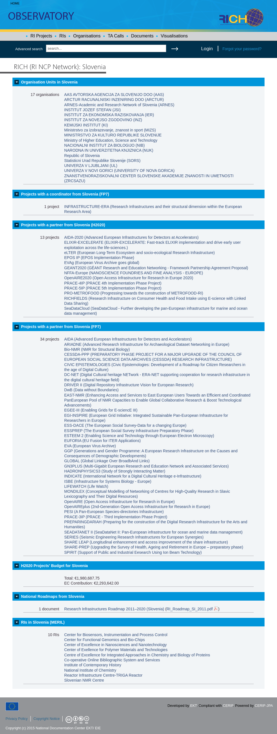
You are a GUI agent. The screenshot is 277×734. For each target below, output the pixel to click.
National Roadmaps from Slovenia (52, 596)
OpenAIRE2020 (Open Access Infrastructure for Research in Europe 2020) (128, 278)
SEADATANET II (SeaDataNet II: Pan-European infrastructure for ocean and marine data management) (153, 532)
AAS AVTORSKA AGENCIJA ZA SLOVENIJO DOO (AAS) (114, 94)
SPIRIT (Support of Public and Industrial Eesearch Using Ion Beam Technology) (133, 552)
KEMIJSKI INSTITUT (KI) (86, 125)
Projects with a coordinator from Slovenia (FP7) (65, 194)
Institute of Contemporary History (92, 665)
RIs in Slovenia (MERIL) (43, 622)
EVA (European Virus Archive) (90, 446)
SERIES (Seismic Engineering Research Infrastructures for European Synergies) (134, 537)
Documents (142, 36)
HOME (15, 3)
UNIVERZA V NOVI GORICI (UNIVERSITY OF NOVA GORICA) (119, 170)
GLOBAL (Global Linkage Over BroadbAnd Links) (107, 461)
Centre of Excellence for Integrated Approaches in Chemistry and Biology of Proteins (137, 655)
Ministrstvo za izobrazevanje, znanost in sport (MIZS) (110, 130)
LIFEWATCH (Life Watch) (86, 486)
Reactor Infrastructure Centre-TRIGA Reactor (103, 675)
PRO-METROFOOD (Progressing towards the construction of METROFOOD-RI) (133, 293)
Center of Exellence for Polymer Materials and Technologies (116, 649)
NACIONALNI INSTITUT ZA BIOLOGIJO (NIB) (104, 145)
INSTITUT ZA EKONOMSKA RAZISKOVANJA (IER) (109, 115)
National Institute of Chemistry (90, 670)
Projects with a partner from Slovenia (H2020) (63, 225)
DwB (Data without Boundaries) (91, 390)
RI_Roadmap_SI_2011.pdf (192, 609)
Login (207, 48)
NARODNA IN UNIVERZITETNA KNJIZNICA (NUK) (108, 150)
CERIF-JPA (264, 705)
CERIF (228, 705)
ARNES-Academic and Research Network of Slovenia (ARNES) (119, 105)
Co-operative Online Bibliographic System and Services (112, 660)
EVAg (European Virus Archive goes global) (101, 262)
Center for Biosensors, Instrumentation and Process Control (115, 635)
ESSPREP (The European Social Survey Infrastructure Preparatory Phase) (129, 430)
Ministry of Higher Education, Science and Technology (110, 140)
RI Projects (41, 36)
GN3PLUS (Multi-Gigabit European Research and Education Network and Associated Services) (146, 466)
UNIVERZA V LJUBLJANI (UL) (90, 165)
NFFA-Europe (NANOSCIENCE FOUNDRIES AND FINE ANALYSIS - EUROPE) (133, 273)
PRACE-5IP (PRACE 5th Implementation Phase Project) (112, 288)
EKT (193, 705)
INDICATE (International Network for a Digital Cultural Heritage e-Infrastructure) (132, 476)
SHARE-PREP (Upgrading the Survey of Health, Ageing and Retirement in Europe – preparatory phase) (153, 547)
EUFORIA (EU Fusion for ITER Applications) (102, 440)
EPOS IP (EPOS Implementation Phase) (99, 257)
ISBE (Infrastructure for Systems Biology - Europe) (108, 481)
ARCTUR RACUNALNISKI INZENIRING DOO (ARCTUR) (114, 99)
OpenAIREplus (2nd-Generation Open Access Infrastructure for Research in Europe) (137, 506)
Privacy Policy (17, 719)
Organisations (87, 36)
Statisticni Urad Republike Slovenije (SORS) (102, 160)
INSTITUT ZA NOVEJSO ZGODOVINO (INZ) (103, 120)
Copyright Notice (47, 719)
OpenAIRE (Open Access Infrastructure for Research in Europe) (119, 501)
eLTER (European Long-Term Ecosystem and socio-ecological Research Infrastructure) (139, 252)
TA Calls (116, 36)
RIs (62, 36)
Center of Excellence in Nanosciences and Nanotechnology (115, 644)
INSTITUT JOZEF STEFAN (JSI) (92, 110)
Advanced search (29, 49)
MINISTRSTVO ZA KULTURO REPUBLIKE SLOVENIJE (113, 135)
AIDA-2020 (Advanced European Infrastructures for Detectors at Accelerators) (131, 237)
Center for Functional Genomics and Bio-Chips (104, 640)
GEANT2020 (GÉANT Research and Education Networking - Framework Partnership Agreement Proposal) (156, 268)
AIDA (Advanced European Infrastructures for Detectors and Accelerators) (128, 339)
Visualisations (174, 36)
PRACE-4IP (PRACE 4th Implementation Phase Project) (112, 283)
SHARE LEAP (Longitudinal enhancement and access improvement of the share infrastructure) (146, 542)
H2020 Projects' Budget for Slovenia (54, 565)
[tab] (138, 82)
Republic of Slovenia (82, 155)
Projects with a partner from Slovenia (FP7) (61, 326)
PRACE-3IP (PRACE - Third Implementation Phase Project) (115, 517)
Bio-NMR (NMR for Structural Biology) (97, 349)
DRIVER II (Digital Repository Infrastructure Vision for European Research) (129, 385)
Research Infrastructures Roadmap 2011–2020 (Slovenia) (114, 609)
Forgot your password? (241, 49)
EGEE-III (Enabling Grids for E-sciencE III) (100, 410)
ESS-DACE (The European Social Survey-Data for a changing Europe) (125, 425)
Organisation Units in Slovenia (49, 82)
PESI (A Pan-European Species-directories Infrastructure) (114, 511)
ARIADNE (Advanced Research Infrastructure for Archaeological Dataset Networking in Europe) (146, 344)
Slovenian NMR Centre (84, 680)
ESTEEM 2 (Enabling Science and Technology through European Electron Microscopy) (139, 435)
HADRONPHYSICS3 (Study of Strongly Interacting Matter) (114, 471)
